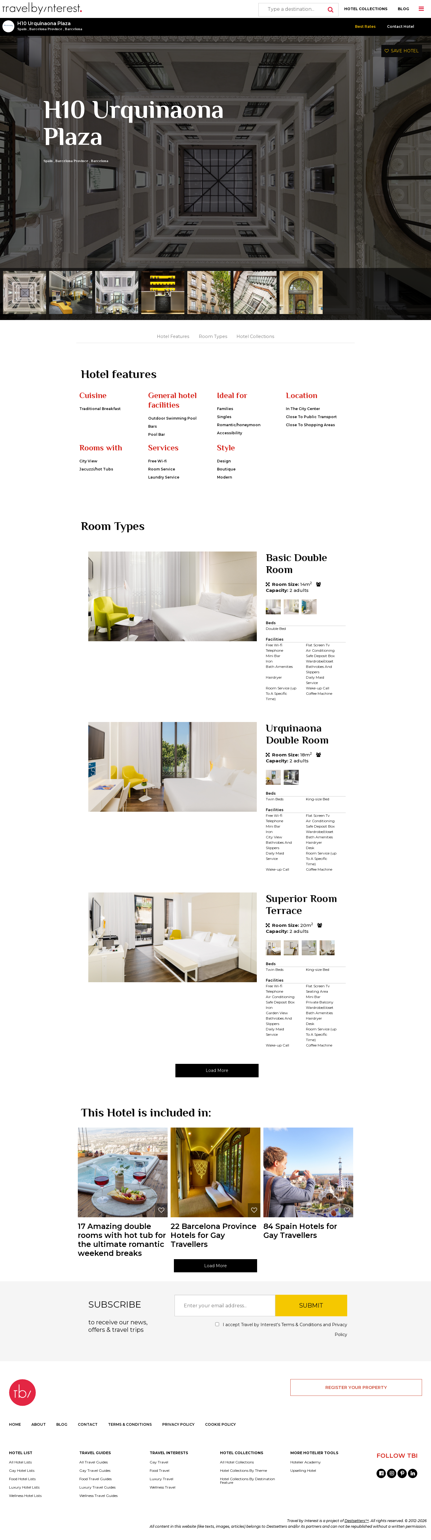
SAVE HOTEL (402, 51)
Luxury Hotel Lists (24, 1487)
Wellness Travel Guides (98, 1496)
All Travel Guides (93, 1462)
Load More (217, 1070)
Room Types (213, 336)
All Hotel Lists (20, 1462)
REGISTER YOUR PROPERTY (356, 1387)
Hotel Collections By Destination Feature (247, 1480)
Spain (22, 29)
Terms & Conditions (301, 1324)
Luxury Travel (161, 1479)
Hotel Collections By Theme (243, 1470)
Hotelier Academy (305, 1462)
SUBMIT (311, 1305)
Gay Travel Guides (94, 1470)
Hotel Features (173, 336)
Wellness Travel (162, 1487)
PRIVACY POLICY (178, 1424)
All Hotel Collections (237, 1462)
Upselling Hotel (303, 1470)
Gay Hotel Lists (21, 1470)
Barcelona (73, 29)
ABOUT (38, 1424)
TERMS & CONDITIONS (130, 1424)
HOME (15, 1424)
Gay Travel (159, 1462)
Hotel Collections (255, 336)
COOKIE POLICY (220, 1424)
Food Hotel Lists (22, 1479)
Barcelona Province (45, 29)
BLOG (403, 9)
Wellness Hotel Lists (25, 1496)
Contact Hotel (400, 26)
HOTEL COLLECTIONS (365, 9)
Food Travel (159, 1470)
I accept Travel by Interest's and (281, 1329)
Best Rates (365, 26)
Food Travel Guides (95, 1479)
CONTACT (88, 1424)
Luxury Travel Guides (97, 1487)
